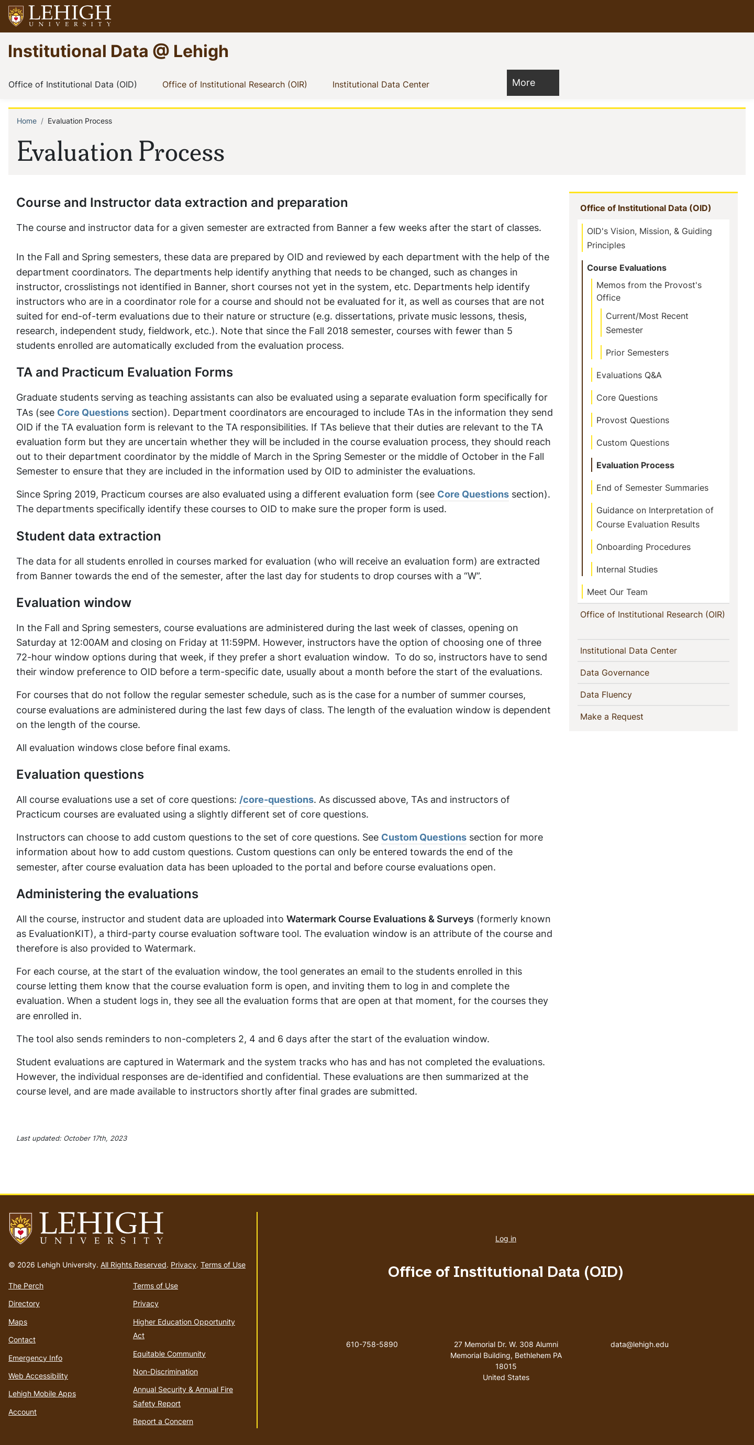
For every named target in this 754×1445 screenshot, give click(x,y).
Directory (24, 1303)
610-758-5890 (372, 1344)
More (529, 82)
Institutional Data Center (383, 84)
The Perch (25, 1285)
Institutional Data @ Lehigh (118, 50)
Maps (17, 1322)
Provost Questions (632, 420)
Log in (505, 1238)
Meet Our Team (617, 592)
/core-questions (276, 799)
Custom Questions (424, 837)
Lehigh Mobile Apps (42, 1393)
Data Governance (618, 684)
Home (27, 121)
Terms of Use (223, 1265)
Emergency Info (35, 1358)
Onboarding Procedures (643, 547)
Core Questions (93, 412)
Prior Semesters (637, 352)
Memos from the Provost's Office (649, 291)
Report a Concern (163, 1421)
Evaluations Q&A (629, 375)
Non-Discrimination (165, 1371)
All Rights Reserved (134, 1265)
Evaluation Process (635, 465)
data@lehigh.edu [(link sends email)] (640, 1333)
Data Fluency (610, 706)
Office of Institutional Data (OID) (74, 84)
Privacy (183, 1265)
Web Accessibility (38, 1376)
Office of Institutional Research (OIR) (237, 84)
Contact (22, 1339)
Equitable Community (169, 1354)
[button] (736, 16)
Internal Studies (627, 569)
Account (22, 1412)
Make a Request (630, 728)
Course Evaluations (627, 267)
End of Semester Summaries (652, 487)
